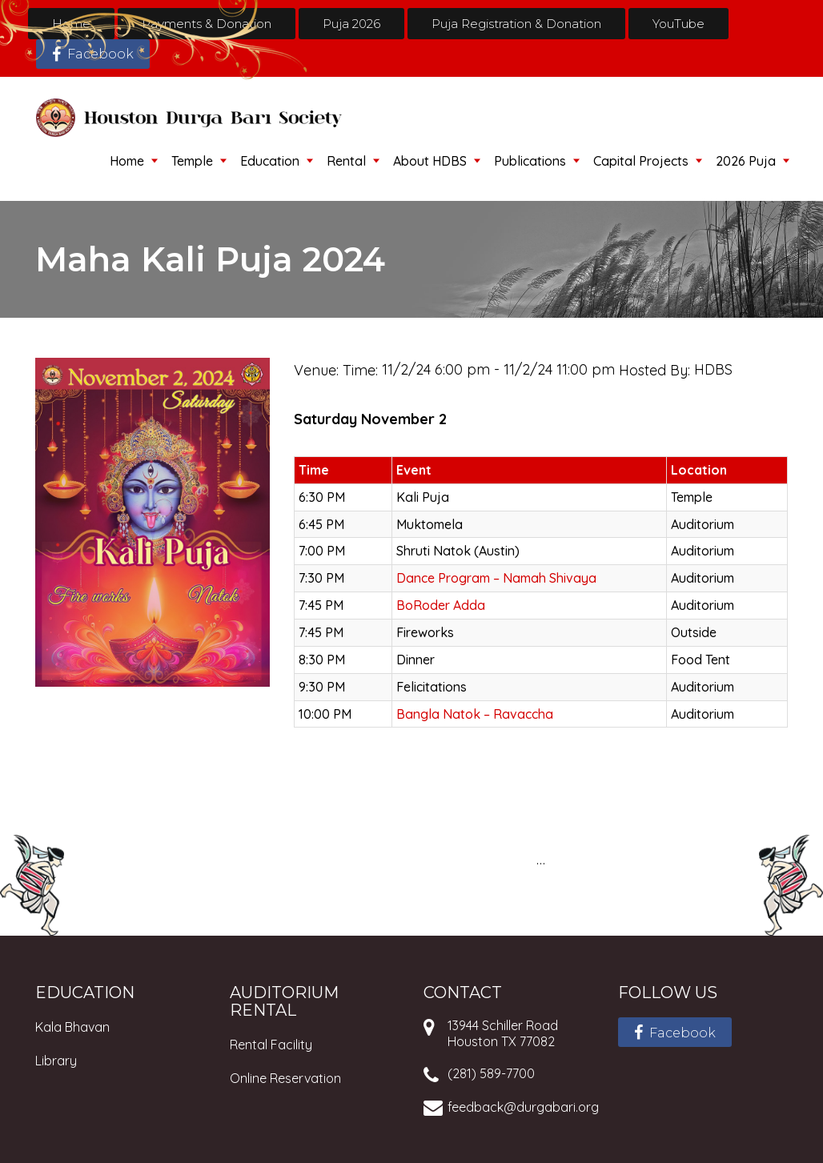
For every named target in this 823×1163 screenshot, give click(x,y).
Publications (530, 161)
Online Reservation (285, 1078)
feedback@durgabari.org (523, 1107)
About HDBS (430, 161)
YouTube (678, 23)
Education (269, 161)
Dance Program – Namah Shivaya (496, 578)
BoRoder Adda (440, 605)
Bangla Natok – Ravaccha (474, 714)
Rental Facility (271, 1045)
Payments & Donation (206, 23)
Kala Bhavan (72, 1027)
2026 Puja (746, 161)
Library (56, 1061)
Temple (192, 161)
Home (71, 23)
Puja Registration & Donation (516, 23)
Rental (346, 161)
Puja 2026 (351, 23)
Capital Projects (641, 161)
